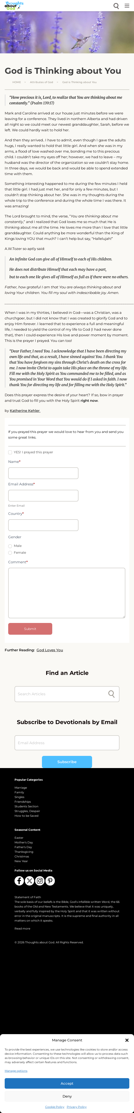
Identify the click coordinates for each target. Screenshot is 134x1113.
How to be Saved (26, 815)
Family (19, 792)
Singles (19, 797)
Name (14, 461)
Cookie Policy (54, 1107)
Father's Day (23, 847)
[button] (127, 1040)
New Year (21, 861)
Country (16, 513)
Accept (67, 1083)
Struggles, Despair (27, 811)
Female (17, 552)
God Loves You (50, 650)
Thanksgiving (24, 851)
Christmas (22, 856)
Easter (19, 837)
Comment (18, 562)
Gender (14, 537)
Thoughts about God (39, 942)
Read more (22, 928)
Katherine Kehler (25, 410)
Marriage (21, 787)
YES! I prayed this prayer (30, 452)
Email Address (21, 484)
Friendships (23, 801)
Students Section (26, 806)
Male (15, 546)
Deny (67, 1096)
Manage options (16, 1071)
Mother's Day (24, 842)
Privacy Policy (77, 1107)
